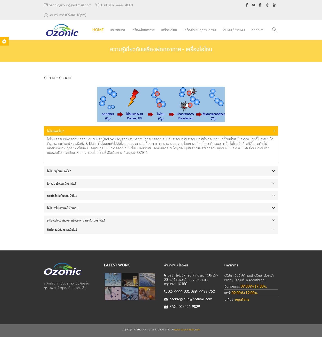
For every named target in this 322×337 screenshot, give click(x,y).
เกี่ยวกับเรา (117, 29)
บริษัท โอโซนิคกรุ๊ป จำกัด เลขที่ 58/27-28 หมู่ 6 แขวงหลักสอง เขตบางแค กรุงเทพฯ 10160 (191, 279)
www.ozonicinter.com (187, 329)
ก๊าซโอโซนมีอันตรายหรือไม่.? (62, 229)
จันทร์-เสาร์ (65, 15)
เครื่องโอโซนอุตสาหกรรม (200, 29)
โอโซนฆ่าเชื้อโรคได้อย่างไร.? (61, 183)
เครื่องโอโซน (169, 29)
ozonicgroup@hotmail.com (67, 5)
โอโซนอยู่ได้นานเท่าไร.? (59, 171)
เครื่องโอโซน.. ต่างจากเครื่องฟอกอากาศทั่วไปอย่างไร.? (76, 220)
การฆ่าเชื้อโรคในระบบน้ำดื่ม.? (62, 196)
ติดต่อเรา (257, 29)
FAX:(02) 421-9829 (182, 306)
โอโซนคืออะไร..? (55, 131)
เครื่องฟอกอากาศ (143, 29)
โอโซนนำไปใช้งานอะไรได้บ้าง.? (62, 208)
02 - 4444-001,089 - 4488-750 (189, 291)
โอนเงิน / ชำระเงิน (233, 29)
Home (98, 29)
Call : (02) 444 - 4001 (114, 5)
